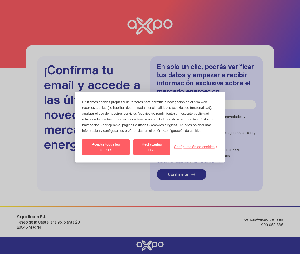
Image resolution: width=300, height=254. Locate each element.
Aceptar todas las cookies (106, 146)
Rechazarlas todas (152, 146)
